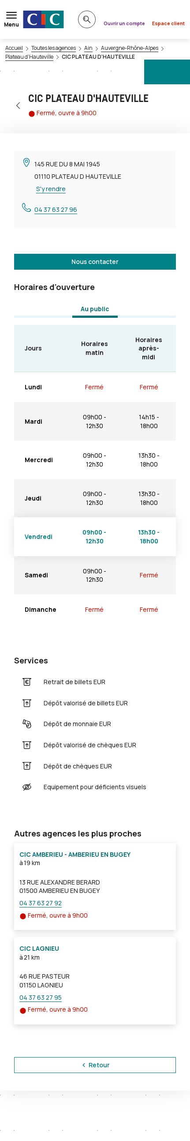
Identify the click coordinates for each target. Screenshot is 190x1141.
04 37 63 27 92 (40, 903)
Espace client (168, 23)
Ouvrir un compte (124, 23)
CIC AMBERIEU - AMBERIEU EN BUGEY (74, 854)
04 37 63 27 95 (40, 997)
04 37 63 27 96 (55, 209)
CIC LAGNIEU (39, 948)
